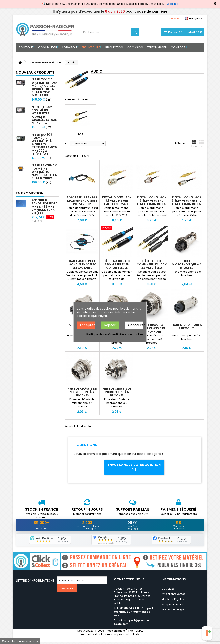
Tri (66, 143)
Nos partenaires (172, 607)
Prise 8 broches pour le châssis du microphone (151, 328)
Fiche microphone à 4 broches (186, 326)
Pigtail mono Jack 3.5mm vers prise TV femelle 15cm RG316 (187, 200)
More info (172, 3)
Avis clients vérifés (173, 596)
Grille (194, 144)
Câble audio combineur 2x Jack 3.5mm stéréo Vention (152, 266)
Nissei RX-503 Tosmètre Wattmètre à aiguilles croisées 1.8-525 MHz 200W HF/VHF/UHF (44, 144)
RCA (80, 134)
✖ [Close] (214, 4)
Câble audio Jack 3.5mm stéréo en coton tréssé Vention (116, 266)
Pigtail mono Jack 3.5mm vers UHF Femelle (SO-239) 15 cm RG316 (116, 202)
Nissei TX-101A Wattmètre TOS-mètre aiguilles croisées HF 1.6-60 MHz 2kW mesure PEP (45, 87)
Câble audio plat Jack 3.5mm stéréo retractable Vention (82, 266)
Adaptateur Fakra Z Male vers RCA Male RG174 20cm (82, 200)
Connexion (173, 18)
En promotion (30, 193)
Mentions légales (173, 601)
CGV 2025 (168, 591)
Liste (201, 144)
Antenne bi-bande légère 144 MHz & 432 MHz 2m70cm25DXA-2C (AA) (44, 206)
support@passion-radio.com (132, 624)
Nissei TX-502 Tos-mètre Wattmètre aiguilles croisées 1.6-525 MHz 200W (44, 115)
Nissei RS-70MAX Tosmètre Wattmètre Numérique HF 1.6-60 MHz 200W (45, 171)
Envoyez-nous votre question (134, 467)
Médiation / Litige (173, 612)
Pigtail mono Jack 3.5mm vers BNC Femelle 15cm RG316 (151, 200)
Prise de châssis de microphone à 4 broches (82, 392)
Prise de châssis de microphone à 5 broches (116, 392)
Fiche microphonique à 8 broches (186, 264)
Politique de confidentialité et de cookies (114, 334)
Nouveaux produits (35, 72)
